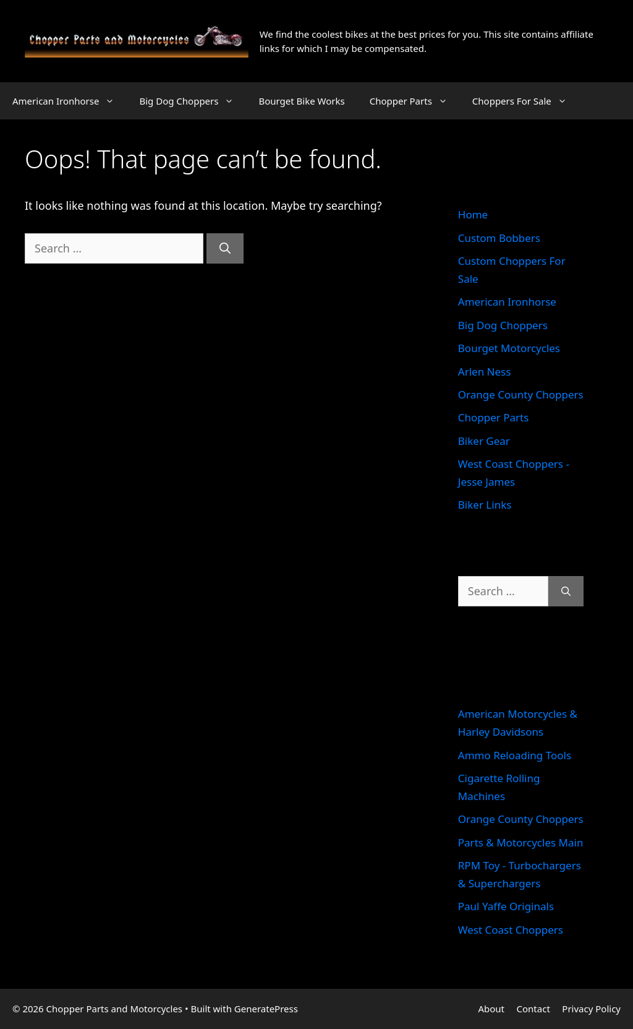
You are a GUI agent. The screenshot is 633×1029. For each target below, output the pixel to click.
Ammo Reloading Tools (514, 755)
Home (473, 214)
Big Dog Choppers (192, 100)
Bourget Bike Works (301, 101)
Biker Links (485, 504)
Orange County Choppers (521, 394)
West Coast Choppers (510, 930)
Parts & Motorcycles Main (521, 842)
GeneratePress (266, 1008)
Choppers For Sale (525, 100)
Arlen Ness (484, 371)
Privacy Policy (591, 1008)
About (491, 1008)
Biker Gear (484, 441)
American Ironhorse (69, 100)
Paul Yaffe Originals (506, 906)
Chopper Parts (415, 100)
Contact (533, 1008)
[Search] (225, 248)
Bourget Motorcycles (509, 348)
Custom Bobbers (499, 238)
